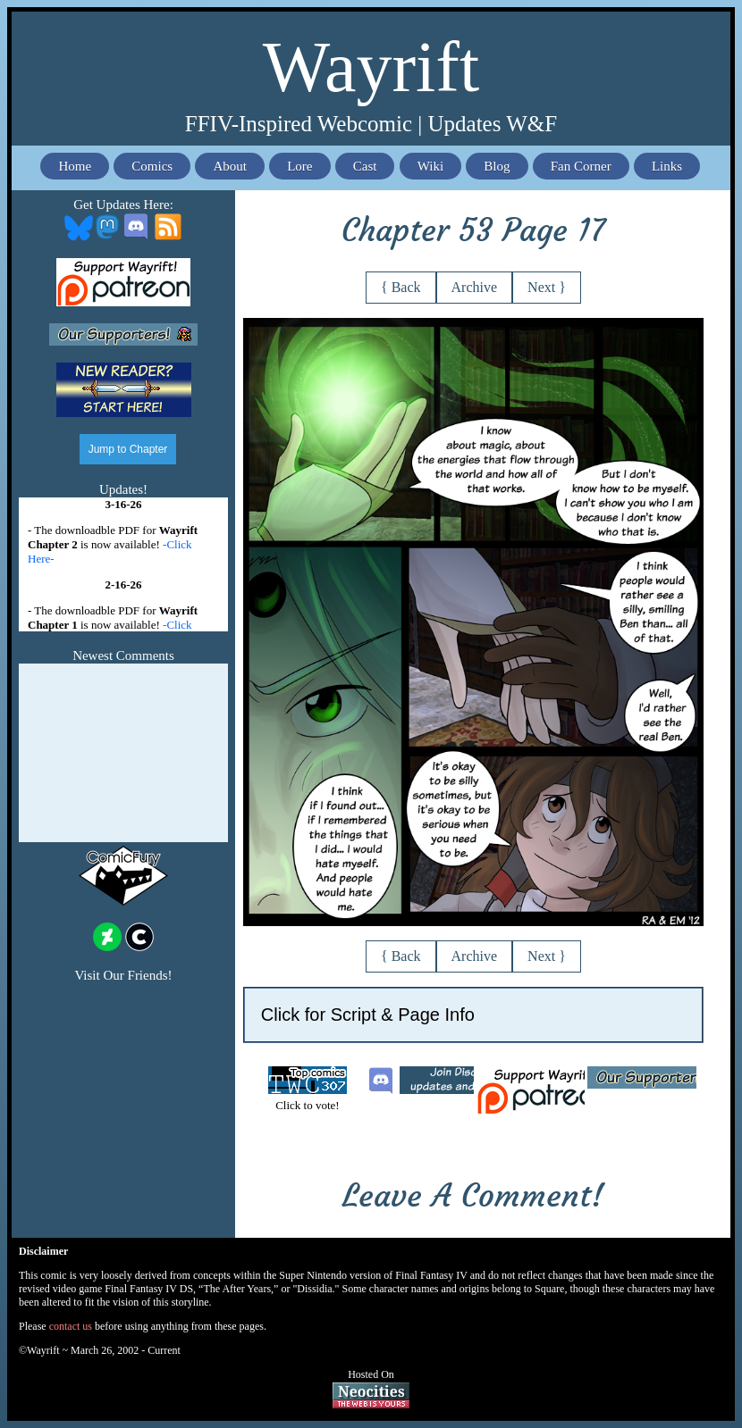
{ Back (401, 287)
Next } (546, 287)
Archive (474, 287)
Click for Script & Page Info (368, 1014)
